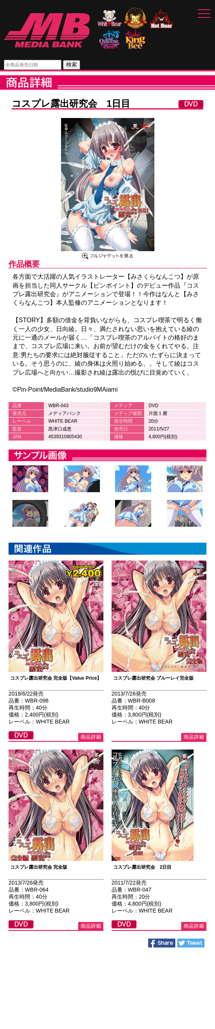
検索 (71, 64)
